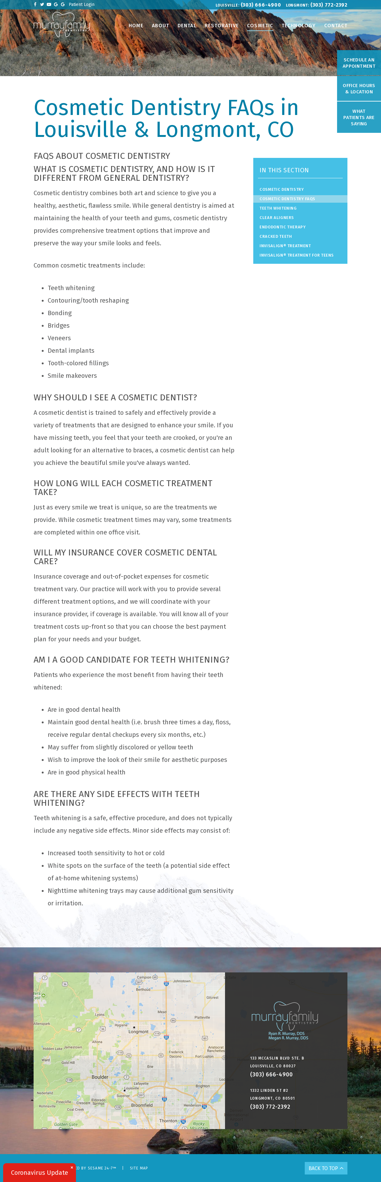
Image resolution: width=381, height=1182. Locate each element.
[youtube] (49, 4)
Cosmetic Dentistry (282, 189)
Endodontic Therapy (283, 227)
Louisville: (227, 5)
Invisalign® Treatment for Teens (297, 255)
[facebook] (35, 4)
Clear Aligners (277, 217)
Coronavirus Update (39, 1172)
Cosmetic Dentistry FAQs (287, 198)
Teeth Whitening (278, 208)
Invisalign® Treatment (285, 245)
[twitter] (42, 4)
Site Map (139, 1168)
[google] (56, 4)
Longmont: (297, 5)
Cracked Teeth (276, 236)
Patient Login (81, 4)
